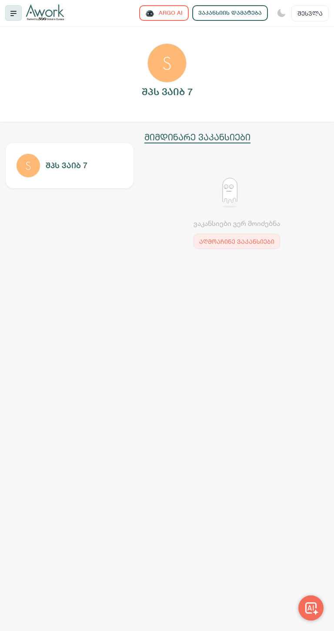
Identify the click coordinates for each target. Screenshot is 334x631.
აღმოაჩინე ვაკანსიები (236, 241)
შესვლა (310, 13)
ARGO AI (164, 13)
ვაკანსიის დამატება (230, 13)
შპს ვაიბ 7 (66, 165)
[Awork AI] (311, 608)
